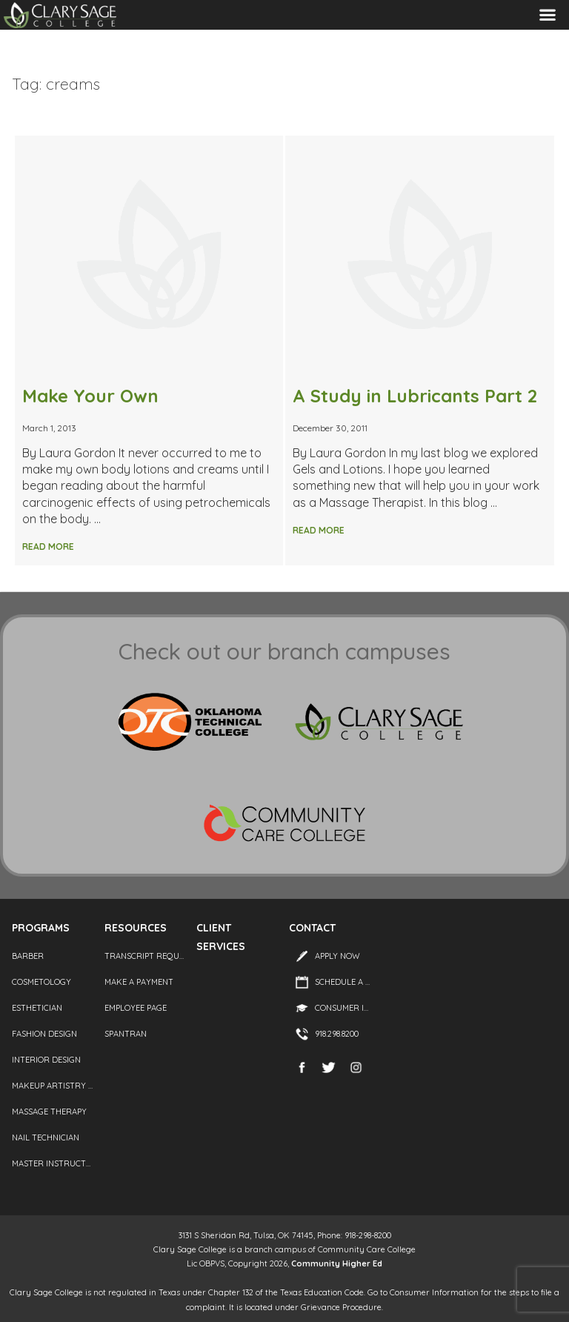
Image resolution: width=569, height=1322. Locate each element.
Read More (48, 546)
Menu (547, 15)
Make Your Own (90, 396)
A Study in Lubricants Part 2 (415, 396)
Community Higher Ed (336, 1263)
